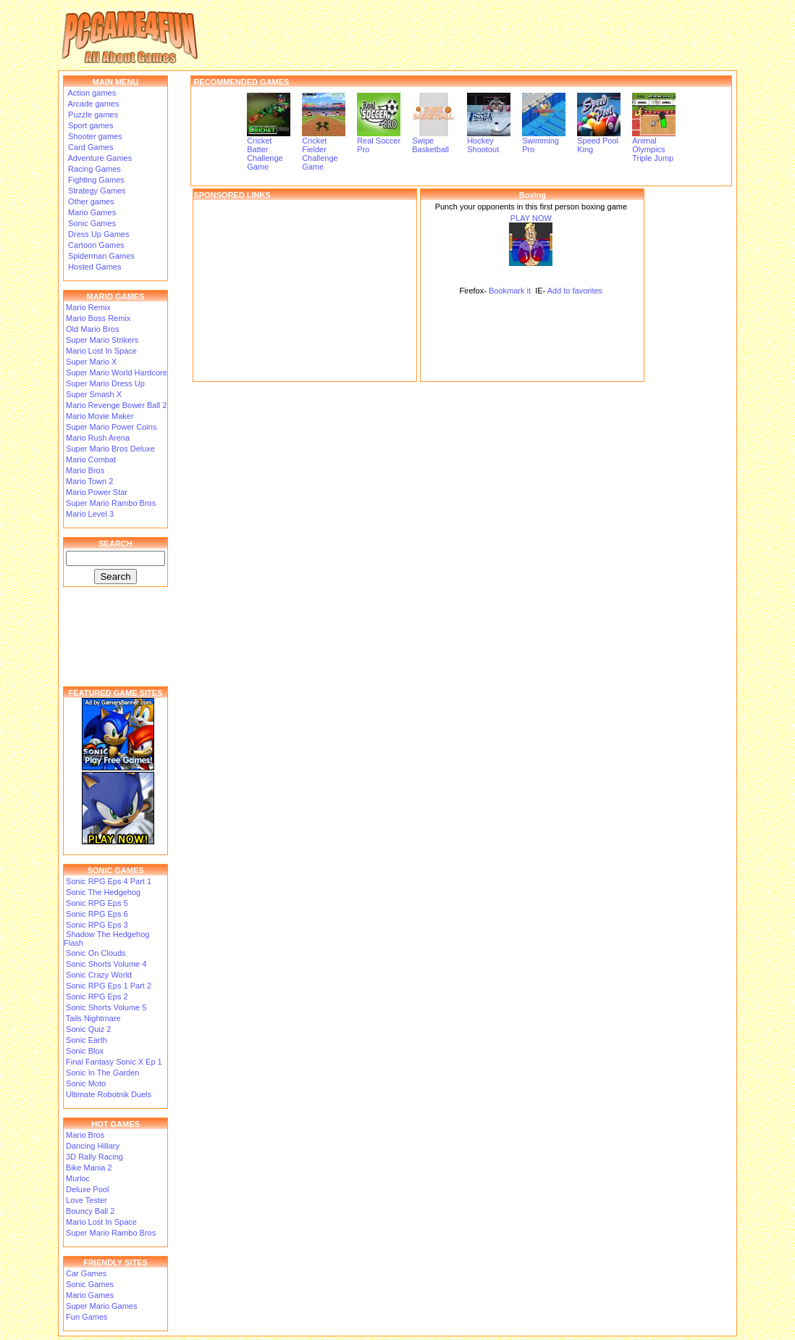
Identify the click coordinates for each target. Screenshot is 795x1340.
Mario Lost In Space (101, 350)
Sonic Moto (86, 1083)
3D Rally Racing (94, 1156)
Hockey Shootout (488, 141)
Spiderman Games (100, 255)
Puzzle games (92, 114)
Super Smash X (94, 394)
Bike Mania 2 (89, 1167)
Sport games (89, 125)
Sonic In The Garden (102, 1072)
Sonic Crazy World (99, 974)
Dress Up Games (97, 234)
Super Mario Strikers (102, 340)
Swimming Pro (543, 141)
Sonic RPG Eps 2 (97, 996)
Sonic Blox (85, 1050)
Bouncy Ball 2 (90, 1211)
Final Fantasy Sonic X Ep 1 (114, 1061)
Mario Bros (85, 470)
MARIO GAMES (115, 296)
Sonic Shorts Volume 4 (106, 964)
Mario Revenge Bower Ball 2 (116, 405)
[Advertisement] (304, 290)
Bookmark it (510, 290)
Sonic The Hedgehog (103, 892)
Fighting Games (95, 179)
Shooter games (94, 136)
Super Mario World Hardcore (116, 372)
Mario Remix (88, 307)
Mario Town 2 (89, 481)
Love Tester (86, 1200)
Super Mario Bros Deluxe (110, 448)
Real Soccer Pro (378, 141)
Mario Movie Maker (100, 416)
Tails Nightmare (93, 1018)
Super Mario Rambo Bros (111, 503)
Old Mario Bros (92, 329)
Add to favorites (574, 290)
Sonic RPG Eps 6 (97, 914)
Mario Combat (91, 459)
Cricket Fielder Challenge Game (323, 150)
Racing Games (93, 169)
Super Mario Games (101, 1306)
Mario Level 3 (90, 513)
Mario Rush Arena (98, 437)
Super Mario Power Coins (111, 427)
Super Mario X (91, 361)
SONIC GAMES (115, 870)
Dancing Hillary (92, 1145)
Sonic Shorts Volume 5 (106, 1007)
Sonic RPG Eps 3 (97, 924)
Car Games (86, 1273)
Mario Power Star (96, 492)
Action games (91, 92)
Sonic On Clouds (96, 953)
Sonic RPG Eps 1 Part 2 (108, 985)
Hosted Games (94, 266)
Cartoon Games (95, 245)
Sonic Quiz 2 (88, 1029)
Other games (90, 201)
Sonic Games (91, 223)
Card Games (89, 147)
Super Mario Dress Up (105, 383)
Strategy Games (96, 190)
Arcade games (92, 103)
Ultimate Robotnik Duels (108, 1094)
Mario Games (91, 212)
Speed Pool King (599, 141)
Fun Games (86, 1316)
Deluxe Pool (87, 1189)
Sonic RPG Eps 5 (97, 903)
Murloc (78, 1178)
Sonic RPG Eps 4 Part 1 (108, 881)
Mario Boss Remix (98, 318)
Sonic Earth (86, 1040)
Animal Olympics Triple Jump (654, 145)
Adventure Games (99, 158)
